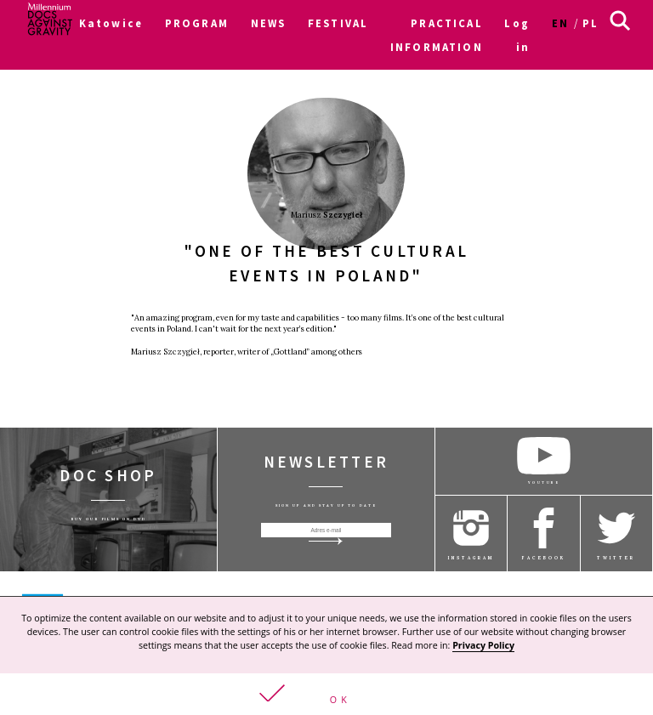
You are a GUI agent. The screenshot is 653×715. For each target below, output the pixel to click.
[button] (326, 694)
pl (590, 23)
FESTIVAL (338, 23)
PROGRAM (197, 23)
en (560, 23)
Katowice (111, 23)
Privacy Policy (483, 645)
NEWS (269, 23)
